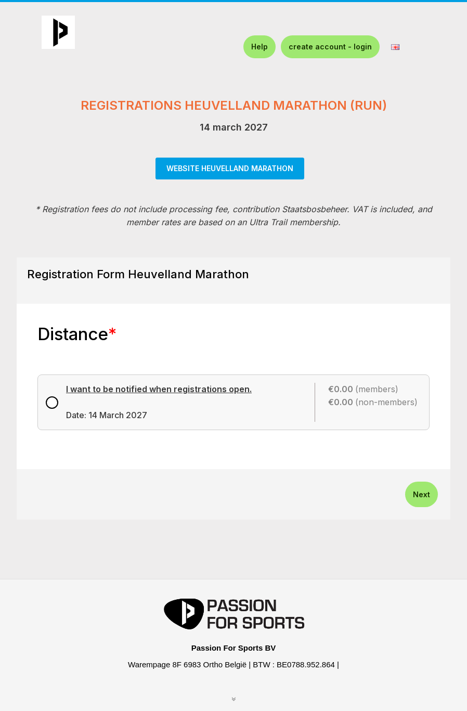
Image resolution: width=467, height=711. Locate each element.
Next (421, 494)
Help (259, 46)
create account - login (330, 46)
